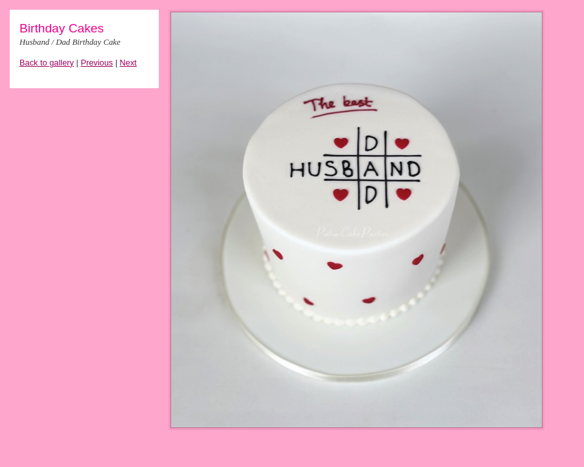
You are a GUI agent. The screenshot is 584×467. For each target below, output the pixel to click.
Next (128, 62)
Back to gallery (46, 62)
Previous (96, 62)
